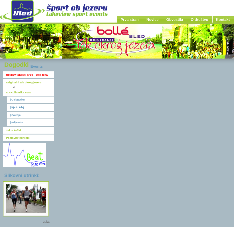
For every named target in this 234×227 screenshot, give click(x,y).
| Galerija (15, 115)
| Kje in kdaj (17, 107)
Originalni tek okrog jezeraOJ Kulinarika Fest (23, 87)
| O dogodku (17, 99)
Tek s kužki (13, 130)
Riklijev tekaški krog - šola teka (27, 74)
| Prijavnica (16, 122)
